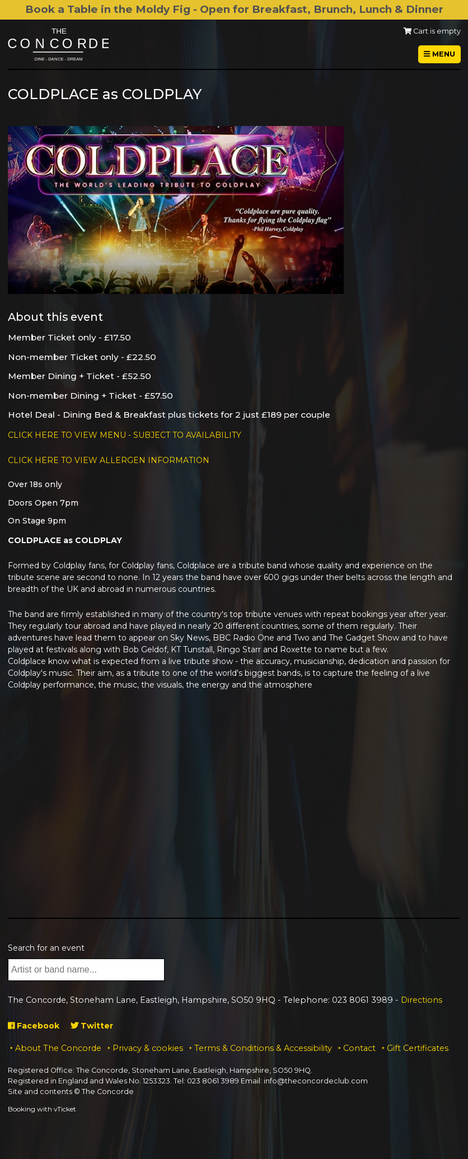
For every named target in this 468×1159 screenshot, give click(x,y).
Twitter (92, 1026)
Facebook (33, 1026)
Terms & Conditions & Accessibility (263, 1048)
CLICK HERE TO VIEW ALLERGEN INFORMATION (108, 460)
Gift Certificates (417, 1048)
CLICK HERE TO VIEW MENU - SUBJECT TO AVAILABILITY (124, 435)
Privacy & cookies (148, 1048)
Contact (359, 1048)
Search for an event (46, 948)
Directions (421, 1000)
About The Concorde (58, 1048)
